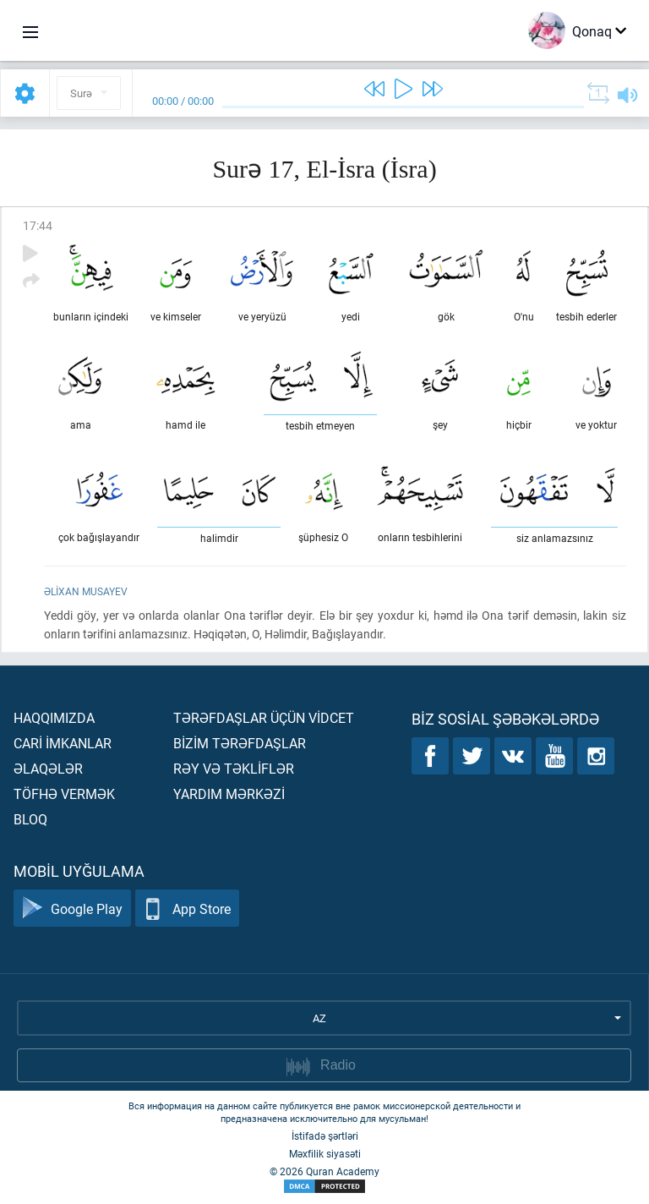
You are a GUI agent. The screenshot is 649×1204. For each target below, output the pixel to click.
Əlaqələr (48, 768)
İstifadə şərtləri (325, 1135)
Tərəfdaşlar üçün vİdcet (263, 717)
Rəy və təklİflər (233, 768)
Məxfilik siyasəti (325, 1153)
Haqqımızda (54, 717)
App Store (187, 908)
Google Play (72, 908)
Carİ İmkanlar (63, 743)
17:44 (37, 225)
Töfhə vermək (64, 793)
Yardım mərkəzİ (229, 793)
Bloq (30, 819)
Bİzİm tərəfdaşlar (239, 743)
